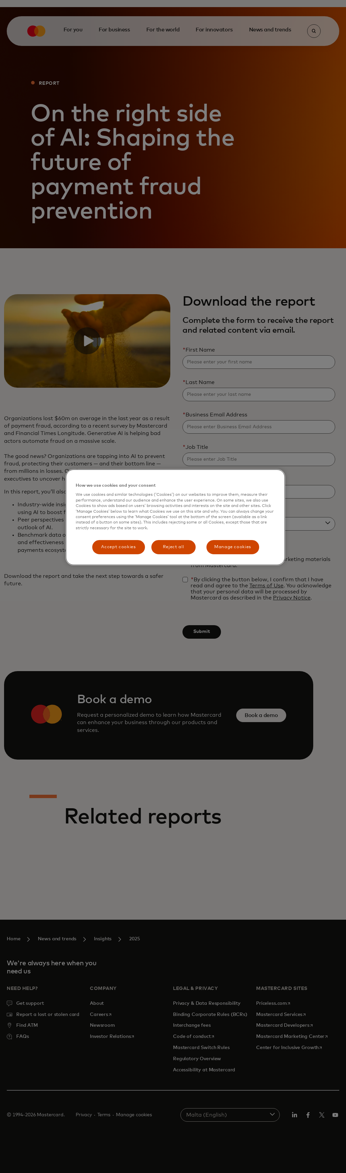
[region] (175, 517)
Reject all (173, 547)
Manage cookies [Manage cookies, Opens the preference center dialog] (232, 547)
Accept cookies (118, 547)
